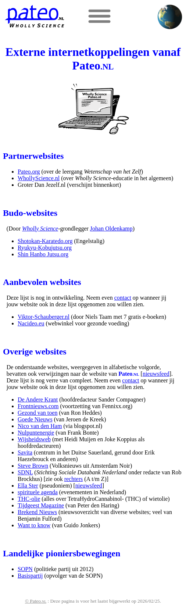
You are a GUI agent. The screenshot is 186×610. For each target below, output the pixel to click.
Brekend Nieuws (37, 512)
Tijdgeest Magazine (41, 505)
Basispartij (30, 575)
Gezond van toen (37, 413)
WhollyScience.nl (39, 178)
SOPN (25, 569)
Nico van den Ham (40, 426)
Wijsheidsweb (34, 439)
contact (122, 298)
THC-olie (29, 499)
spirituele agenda (38, 492)
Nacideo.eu (31, 323)
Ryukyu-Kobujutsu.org (45, 248)
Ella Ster (28, 485)
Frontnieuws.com (38, 406)
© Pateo (35, 601)
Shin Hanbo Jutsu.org (43, 254)
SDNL (25, 472)
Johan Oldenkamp (111, 228)
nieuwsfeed (156, 374)
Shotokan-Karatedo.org (45, 241)
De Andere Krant (38, 399)
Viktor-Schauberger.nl (43, 317)
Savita (25, 452)
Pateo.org (29, 171)
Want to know (34, 525)
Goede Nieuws (35, 419)
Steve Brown (33, 466)
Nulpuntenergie (36, 432)
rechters (73, 479)
